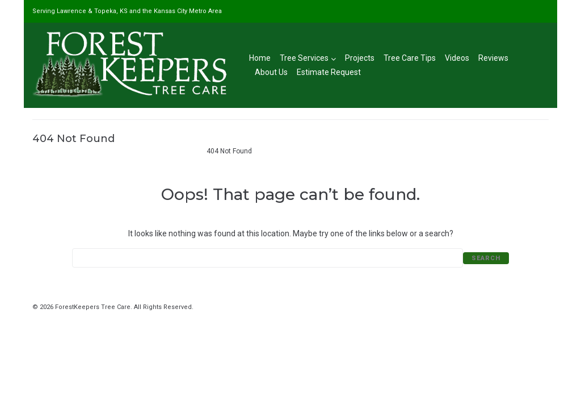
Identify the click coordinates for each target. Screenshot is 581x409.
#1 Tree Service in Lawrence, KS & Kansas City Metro (114, 151)
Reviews (493, 57)
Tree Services (308, 57)
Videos (457, 57)
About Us (271, 72)
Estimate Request (329, 72)
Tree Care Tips (410, 57)
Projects (359, 57)
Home (260, 57)
